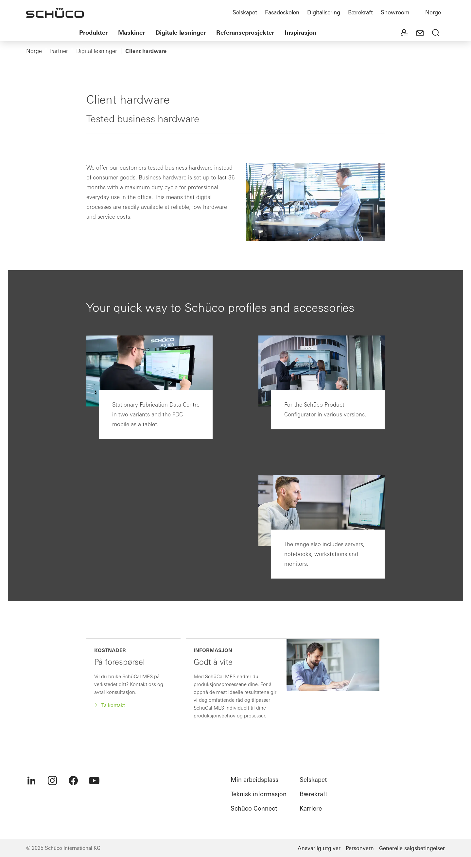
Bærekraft (360, 12)
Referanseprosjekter (245, 32)
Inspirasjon (300, 32)
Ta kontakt (112, 705)
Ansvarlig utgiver (319, 848)
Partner (59, 51)
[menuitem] (31, 780)
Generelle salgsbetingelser (412, 848)
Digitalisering (323, 12)
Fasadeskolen (282, 12)
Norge (433, 12)
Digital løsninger (96, 51)
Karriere (311, 808)
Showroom (395, 12)
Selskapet (245, 12)
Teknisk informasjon (259, 794)
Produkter (93, 32)
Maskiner (131, 32)
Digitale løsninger (180, 32)
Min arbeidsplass (254, 779)
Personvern (360, 848)
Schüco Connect (254, 808)
